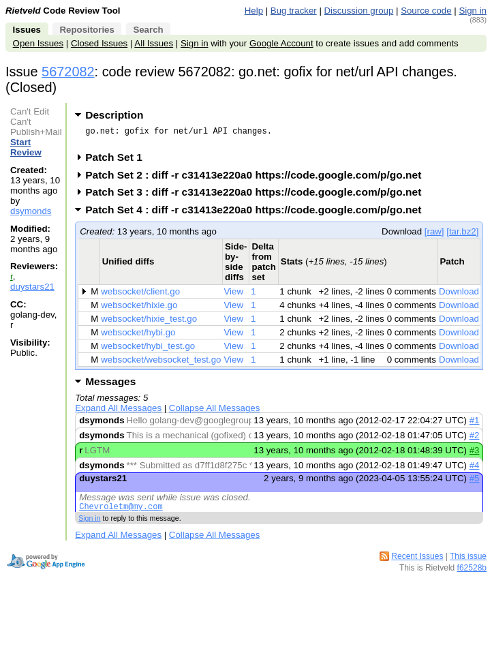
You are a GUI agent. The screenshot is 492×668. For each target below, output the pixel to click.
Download (459, 295)
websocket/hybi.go (138, 336)
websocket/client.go (140, 295)
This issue (468, 562)
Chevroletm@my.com (120, 512)
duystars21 (32, 287)
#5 (475, 482)
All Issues (153, 43)
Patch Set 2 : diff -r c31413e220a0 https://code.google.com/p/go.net (257, 179)
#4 (475, 469)
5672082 (68, 71)
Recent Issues (417, 562)
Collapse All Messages (214, 412)
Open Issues (38, 43)
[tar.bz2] (462, 235)
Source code (426, 10)
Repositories (86, 30)
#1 (475, 424)
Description (114, 115)
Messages (110, 385)
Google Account (281, 43)
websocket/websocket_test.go (161, 364)
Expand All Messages (118, 412)
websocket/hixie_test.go (149, 323)
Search (148, 30)
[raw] (434, 235)
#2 (475, 439)
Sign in (473, 10)
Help (254, 10)
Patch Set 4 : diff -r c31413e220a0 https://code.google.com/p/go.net (257, 213)
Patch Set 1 (118, 161)
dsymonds (30, 211)
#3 (475, 454)
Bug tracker (294, 10)
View (234, 295)
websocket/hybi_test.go (148, 350)
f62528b (472, 574)
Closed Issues (99, 43)
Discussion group (359, 10)
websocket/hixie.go (139, 309)
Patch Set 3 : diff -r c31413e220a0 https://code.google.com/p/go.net (257, 196)
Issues (27, 30)
